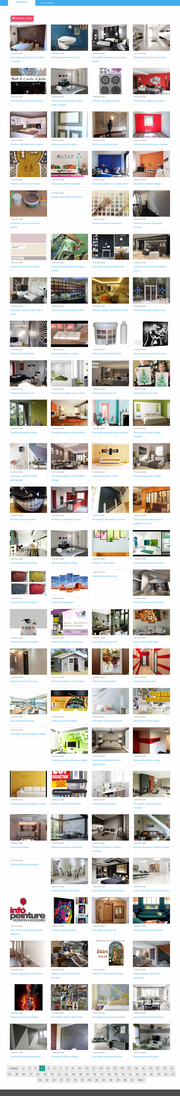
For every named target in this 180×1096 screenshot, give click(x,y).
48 (40, 1080)
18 (136, 1068)
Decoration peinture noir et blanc (150, 353)
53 (75, 1080)
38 (109, 1074)
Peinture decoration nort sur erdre (68, 393)
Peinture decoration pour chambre (151, 144)
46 (166, 1074)
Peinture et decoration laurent (66, 519)
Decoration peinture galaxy (65, 1056)
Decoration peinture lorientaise (149, 563)
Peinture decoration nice (104, 393)
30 (52, 1074)
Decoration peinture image (147, 760)
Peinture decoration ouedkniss (67, 197)
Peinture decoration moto (23, 519)
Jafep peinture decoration (64, 721)
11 (87, 1068)
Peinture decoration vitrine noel (149, 310)
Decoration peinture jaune (146, 721)
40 (123, 1074)
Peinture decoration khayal (23, 681)
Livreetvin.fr (22, 2)
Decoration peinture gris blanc (107, 1056)
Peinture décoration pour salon (149, 101)
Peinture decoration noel (146, 393)
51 (61, 1080)
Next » (140, 1080)
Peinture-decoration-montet (147, 476)
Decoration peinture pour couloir (150, 57)
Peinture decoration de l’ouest (25, 183)
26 (24, 1074)
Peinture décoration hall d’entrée (26, 973)
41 (130, 1074)
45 (159, 1074)
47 (173, 1074)
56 (97, 1080)
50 (54, 1080)
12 (94, 1068)
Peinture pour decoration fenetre (26, 101)
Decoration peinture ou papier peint (110, 183)
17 (129, 1068)
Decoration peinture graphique (25, 1056)
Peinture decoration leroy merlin (67, 642)
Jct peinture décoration (145, 681)
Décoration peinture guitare (24, 1017)
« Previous (14, 1068)
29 (45, 1074)
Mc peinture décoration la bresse (108, 519)
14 (108, 1068)
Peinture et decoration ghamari (107, 973)
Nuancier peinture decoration (106, 223)
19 (143, 1068)
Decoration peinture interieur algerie (28, 734)
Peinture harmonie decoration (148, 930)
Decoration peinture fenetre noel (68, 310)
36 (95, 1074)
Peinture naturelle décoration (106, 353)
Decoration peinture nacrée (65, 353)
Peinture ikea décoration (104, 804)
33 (73, 1074)
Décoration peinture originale (66, 183)
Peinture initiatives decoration (66, 804)
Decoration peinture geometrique (108, 1017)
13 (101, 1068)
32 (66, 1074)
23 (172, 1068)
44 (151, 1074)
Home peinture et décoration (66, 890)
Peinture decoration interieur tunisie (151, 847)
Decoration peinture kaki (104, 642)
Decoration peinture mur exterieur (68, 432)
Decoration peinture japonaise (107, 721)
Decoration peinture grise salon (67, 1017)
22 (165, 1068)
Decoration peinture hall (104, 930)
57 (104, 1080)
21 (158, 1068)
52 (68, 1080)
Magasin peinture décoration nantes (110, 310)
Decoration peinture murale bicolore (110, 432)
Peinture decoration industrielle (67, 847)
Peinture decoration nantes (23, 432)
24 (10, 1074)
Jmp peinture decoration (22, 721)
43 (144, 1074)
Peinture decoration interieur (24, 864)
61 (132, 1080)
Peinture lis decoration (63, 602)
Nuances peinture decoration (24, 266)
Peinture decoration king (146, 642)
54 (83, 1080)
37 (102, 1074)
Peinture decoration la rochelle (149, 602)
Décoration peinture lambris (24, 563)
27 (31, 1074)
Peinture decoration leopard (24, 642)
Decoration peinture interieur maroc (28, 804)
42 (137, 1074)
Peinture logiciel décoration (24, 602)
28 (38, 1074)
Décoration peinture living (64, 563)
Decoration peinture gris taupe (149, 1017)
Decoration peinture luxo (104, 576)
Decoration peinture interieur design (69, 760)
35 (88, 1074)
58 (111, 1080)
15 (115, 1068)
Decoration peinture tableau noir (108, 266)
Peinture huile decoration (64, 930)
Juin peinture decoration (104, 681)
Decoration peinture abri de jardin (68, 681)
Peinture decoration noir (22, 393)
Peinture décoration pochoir (106, 101)
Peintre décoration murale (105, 476)
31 (59, 1074)
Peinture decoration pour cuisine (26, 144)
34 (81, 1074)
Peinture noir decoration (22, 353)
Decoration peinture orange (147, 183)
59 (118, 1080)
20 (151, 1068)
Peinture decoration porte (64, 144)
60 (125, 1080)
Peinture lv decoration (103, 563)
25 (17, 1074)
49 (47, 1080)
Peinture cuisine (17, 53)
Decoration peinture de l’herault (108, 890)
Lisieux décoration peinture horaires (151, 890)
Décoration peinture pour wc (66, 57)
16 (122, 1068)
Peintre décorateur (19, 847)
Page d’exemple (47, 3)
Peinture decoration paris (105, 144)
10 (80, 1068)
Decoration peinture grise (146, 1056)
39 (116, 1074)
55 (90, 1080)
